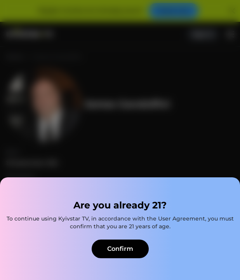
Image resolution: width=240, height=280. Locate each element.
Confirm (120, 248)
